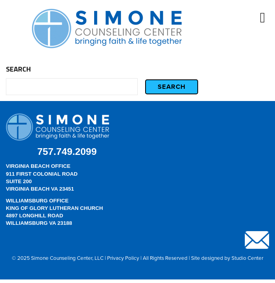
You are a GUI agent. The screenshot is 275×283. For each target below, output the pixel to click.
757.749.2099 (67, 151)
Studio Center (247, 258)
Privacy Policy (123, 258)
